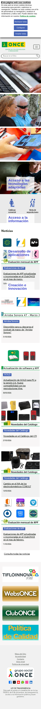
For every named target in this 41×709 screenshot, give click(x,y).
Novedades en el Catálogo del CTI (20, 436)
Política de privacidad (20, 664)
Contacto (20, 659)
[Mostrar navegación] (36, 47)
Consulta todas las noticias (17, 554)
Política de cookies (28, 16)
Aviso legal (20, 662)
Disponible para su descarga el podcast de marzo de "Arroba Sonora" (18, 330)
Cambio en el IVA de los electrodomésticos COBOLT (17, 485)
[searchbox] (18, 56)
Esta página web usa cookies (15, 3)
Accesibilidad (20, 657)
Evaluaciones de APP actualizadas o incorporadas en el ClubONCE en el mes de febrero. (19, 537)
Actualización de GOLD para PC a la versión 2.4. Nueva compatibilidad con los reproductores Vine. (19, 384)
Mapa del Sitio (20, 654)
